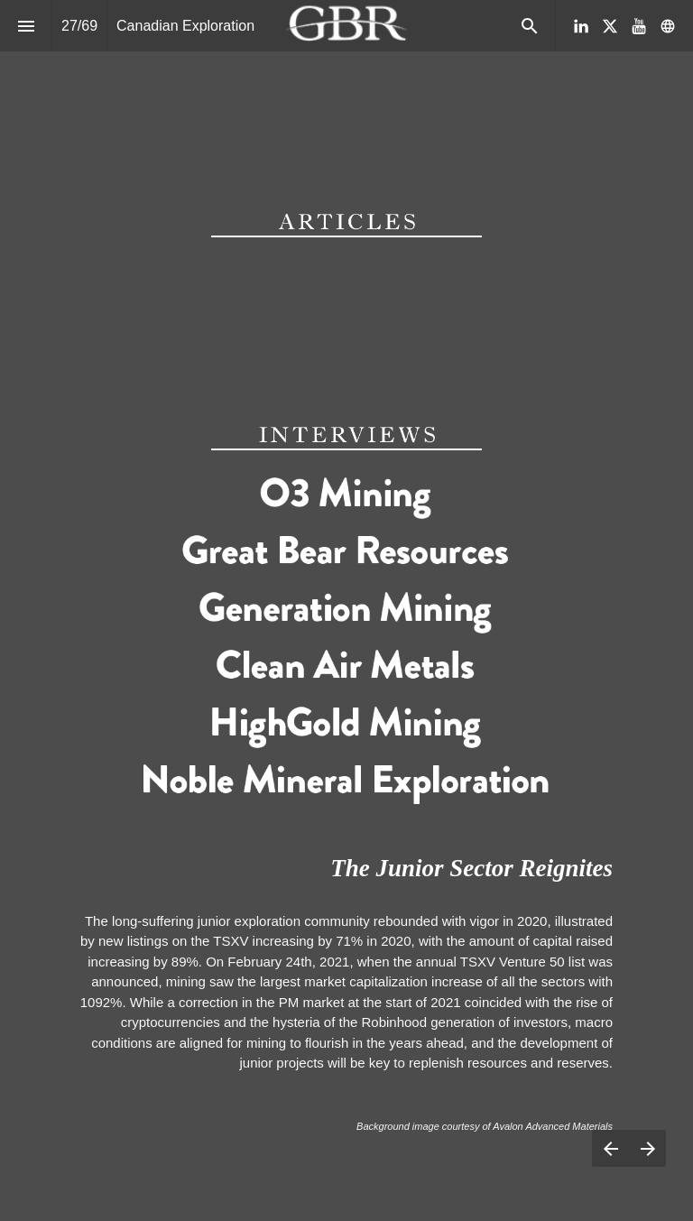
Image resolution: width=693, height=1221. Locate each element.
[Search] (529, 25)
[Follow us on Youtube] (638, 26)
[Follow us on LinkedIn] (581, 26)
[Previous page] (610, 1148)
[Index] (25, 25)
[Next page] (647, 1148)
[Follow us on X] (610, 26)
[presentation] (346, 59)
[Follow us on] (667, 26)
